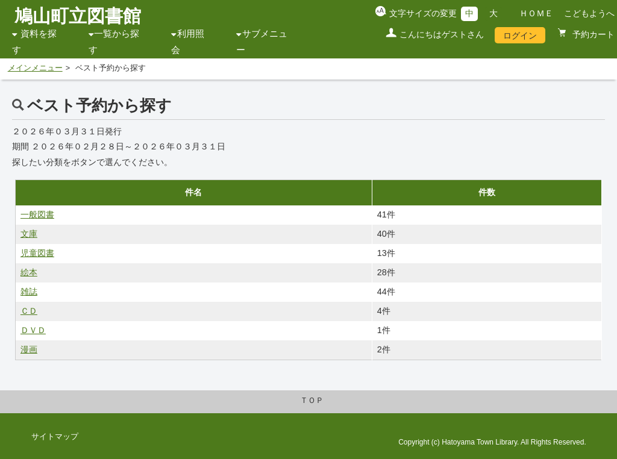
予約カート (592, 34)
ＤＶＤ (33, 330)
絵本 (28, 272)
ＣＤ (28, 311)
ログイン (520, 35)
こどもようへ (589, 13)
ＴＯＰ (312, 400)
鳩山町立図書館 (77, 16)
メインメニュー (35, 68)
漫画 (28, 349)
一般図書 (37, 214)
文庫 (28, 234)
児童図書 (37, 253)
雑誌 (28, 291)
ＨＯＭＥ (536, 13)
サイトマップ (54, 436)
